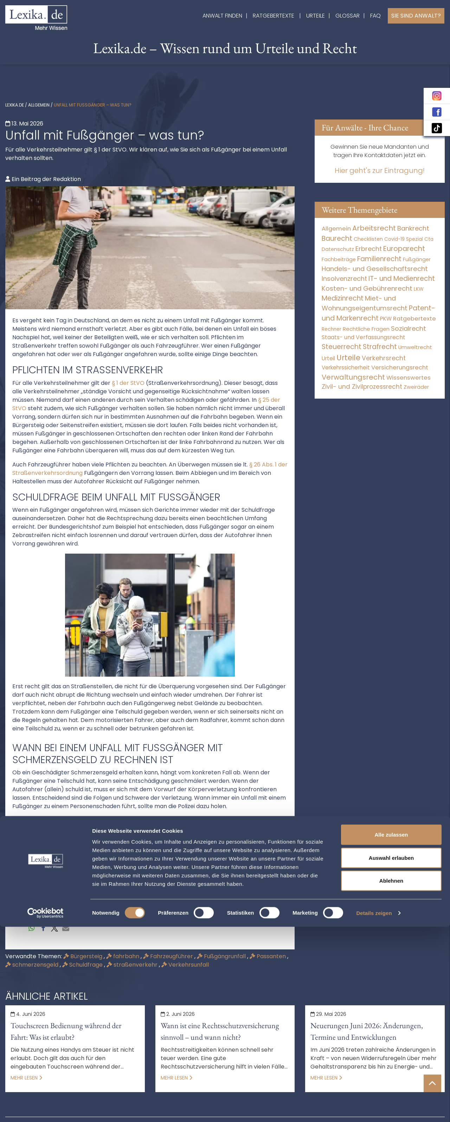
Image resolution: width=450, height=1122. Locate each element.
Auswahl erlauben (391, 1053)
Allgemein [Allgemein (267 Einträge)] (336, 229)
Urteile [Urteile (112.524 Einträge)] (348, 358)
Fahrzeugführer (168, 956)
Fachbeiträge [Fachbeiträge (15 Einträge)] (339, 259)
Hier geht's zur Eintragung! (380, 170)
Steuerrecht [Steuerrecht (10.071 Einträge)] (341, 347)
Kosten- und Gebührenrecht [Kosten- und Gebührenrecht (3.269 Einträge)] (367, 288)
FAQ (375, 16)
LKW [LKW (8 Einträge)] (419, 288)
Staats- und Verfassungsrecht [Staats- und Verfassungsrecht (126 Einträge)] (363, 337)
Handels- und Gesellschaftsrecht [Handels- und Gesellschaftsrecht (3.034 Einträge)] (375, 268)
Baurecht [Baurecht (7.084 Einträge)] (337, 238)
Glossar (347, 16)
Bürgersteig (83, 956)
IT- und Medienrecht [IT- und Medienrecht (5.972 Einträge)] (401, 278)
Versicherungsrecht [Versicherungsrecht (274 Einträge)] (399, 367)
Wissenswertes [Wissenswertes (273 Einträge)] (408, 378)
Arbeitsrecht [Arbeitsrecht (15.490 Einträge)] (374, 228)
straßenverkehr (133, 965)
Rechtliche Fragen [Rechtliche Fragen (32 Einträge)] (366, 329)
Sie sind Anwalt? (416, 16)
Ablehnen (391, 1076)
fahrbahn (123, 956)
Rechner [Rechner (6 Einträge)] (331, 329)
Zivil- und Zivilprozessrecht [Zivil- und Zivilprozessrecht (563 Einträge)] (362, 386)
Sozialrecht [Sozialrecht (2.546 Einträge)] (408, 328)
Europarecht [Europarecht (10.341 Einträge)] (404, 248)
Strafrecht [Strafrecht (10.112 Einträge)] (380, 347)
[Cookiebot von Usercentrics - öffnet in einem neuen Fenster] (45, 1108)
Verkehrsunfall (185, 965)
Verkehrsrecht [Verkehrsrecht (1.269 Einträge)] (384, 358)
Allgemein (39, 105)
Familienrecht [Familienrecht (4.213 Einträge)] (379, 259)
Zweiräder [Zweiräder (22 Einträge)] (416, 387)
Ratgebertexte (273, 16)
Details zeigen (374, 1108)
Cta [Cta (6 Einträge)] (428, 239)
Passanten (268, 956)
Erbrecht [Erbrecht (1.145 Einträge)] (368, 248)
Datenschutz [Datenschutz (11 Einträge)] (338, 249)
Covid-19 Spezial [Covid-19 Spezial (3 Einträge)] (403, 239)
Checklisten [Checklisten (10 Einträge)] (368, 239)
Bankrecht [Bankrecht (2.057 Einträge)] (413, 228)
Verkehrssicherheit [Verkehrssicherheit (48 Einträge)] (346, 367)
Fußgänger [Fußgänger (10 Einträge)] (417, 259)
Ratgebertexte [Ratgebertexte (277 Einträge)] (414, 319)
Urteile (315, 16)
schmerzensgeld (32, 965)
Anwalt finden (222, 16)
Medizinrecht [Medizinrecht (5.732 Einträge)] (343, 298)
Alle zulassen (391, 1030)
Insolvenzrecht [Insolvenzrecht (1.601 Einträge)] (344, 278)
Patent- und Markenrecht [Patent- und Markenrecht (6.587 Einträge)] (378, 313)
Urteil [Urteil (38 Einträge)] (328, 358)
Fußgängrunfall (222, 956)
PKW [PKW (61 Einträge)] (386, 318)
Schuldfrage (83, 965)
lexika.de (14, 105)
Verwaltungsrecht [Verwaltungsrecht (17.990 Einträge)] (353, 377)
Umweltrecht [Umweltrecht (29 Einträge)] (415, 347)
